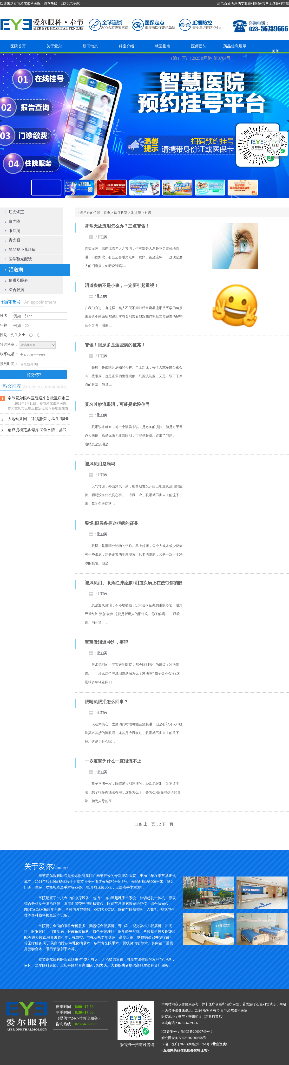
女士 (21, 335)
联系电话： (9, 354)
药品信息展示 (234, 46)
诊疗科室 (120, 212)
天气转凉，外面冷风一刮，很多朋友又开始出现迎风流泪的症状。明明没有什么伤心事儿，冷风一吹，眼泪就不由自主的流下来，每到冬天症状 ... (134, 495)
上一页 (149, 824)
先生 (14, 335)
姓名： (5, 316)
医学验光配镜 (18, 259)
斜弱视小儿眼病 (20, 249)
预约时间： (9, 364)
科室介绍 (126, 46)
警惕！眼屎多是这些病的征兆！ (115, 345)
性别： (5, 335)
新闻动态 (90, 46)
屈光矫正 (14, 212)
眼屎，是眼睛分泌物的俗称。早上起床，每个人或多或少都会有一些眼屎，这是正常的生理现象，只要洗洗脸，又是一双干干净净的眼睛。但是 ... (134, 376)
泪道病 (14, 269)
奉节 (144, 125)
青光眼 (12, 240)
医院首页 (18, 46)
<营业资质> (219, 1044)
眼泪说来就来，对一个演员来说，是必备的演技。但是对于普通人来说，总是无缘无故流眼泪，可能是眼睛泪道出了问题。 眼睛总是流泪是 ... (134, 435)
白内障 (12, 221)
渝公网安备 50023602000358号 (184, 1038)
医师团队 (198, 46)
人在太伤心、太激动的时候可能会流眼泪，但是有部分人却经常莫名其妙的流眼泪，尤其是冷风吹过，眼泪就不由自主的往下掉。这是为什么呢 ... (134, 732)
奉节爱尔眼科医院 (233, 1010)
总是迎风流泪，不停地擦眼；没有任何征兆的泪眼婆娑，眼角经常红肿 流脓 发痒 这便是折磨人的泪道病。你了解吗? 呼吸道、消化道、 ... (134, 614)
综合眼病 (14, 290)
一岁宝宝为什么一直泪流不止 (113, 761)
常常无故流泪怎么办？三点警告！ (117, 226)
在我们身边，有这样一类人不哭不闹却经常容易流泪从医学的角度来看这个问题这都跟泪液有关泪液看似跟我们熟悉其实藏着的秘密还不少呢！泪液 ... (134, 316)
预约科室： (9, 344)
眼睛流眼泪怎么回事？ (106, 701)
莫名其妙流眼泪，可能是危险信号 (117, 404)
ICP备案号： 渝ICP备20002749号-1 (187, 1031)
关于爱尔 (54, 46)
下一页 (167, 824)
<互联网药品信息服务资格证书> (185, 1050)
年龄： (5, 325)
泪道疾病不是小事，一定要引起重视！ (121, 285)
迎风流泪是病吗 (100, 463)
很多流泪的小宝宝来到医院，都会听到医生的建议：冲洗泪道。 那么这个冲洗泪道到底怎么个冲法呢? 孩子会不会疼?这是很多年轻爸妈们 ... (132, 673)
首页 (107, 212)
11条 (139, 824)
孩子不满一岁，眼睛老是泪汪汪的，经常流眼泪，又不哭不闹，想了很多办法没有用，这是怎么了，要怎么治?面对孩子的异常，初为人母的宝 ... (133, 792)
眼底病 (12, 231)
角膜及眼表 (16, 280)
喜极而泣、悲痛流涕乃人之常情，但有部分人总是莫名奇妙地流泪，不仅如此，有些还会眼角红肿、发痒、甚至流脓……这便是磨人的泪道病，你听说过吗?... (134, 257)
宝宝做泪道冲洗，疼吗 (106, 642)
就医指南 (162, 46)
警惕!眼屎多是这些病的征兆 (111, 523)
